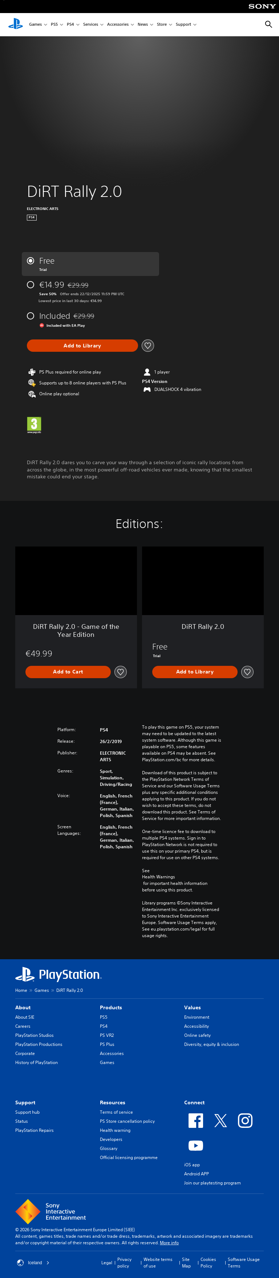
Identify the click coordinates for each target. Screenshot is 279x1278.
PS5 (54, 25)
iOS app (192, 1165)
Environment (196, 1017)
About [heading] (23, 1007)
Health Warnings (158, 877)
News (143, 25)
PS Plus (107, 1044)
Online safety (197, 1035)
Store (162, 25)
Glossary (108, 1148)
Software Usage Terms (244, 1262)
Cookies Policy (208, 1262)
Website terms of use (158, 1262)
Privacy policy (124, 1262)
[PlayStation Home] (16, 24)
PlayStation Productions (38, 1044)
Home (21, 990)
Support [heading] (25, 1102)
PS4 (70, 25)
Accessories (118, 25)
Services (90, 25)
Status (21, 1121)
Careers (23, 1026)
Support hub (27, 1112)
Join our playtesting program (212, 1183)
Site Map (186, 1262)
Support (183, 25)
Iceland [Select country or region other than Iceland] (33, 1263)
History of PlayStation (36, 1062)
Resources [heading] (112, 1102)
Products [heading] (111, 1007)
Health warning (115, 1130)
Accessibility (196, 1026)
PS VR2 (107, 1035)
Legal (106, 1263)
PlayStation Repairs (34, 1130)
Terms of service (116, 1112)
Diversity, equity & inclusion (211, 1044)
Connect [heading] (194, 1102)
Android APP (196, 1174)
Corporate (25, 1053)
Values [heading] (192, 1007)
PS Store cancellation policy (127, 1121)
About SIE (24, 1017)
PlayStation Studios (34, 1035)
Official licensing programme (129, 1157)
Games (35, 25)
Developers (111, 1139)
